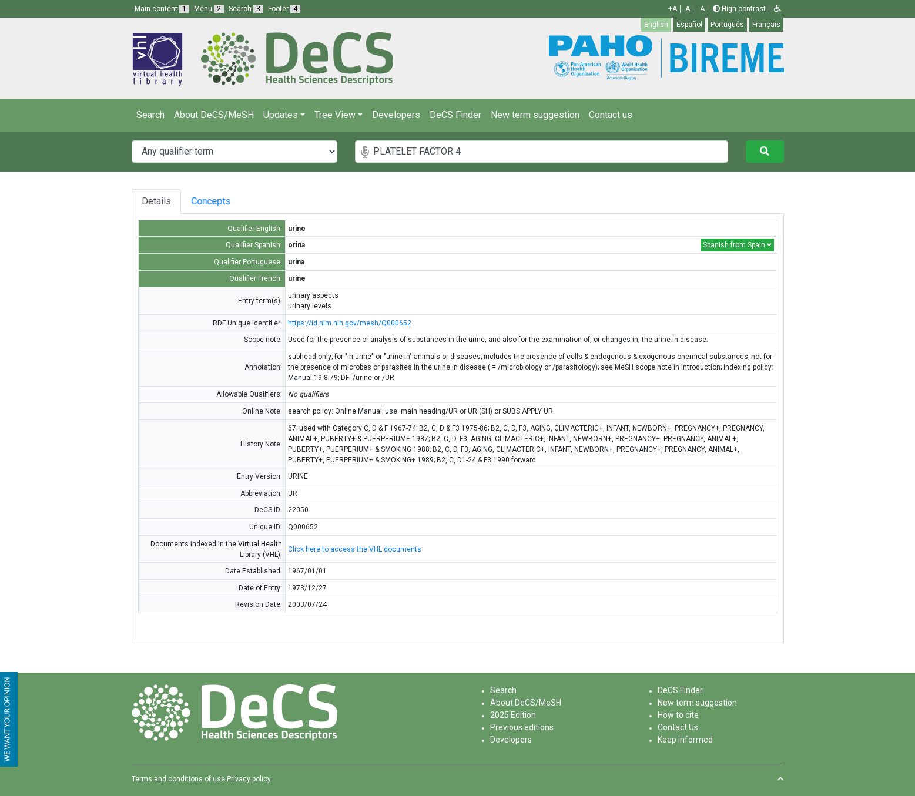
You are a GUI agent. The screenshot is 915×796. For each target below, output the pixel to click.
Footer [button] (284, 9)
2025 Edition (513, 715)
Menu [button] (209, 9)
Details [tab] (156, 201)
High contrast (739, 9)
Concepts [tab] (224, 201)
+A (672, 9)
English (656, 25)
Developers (396, 114)
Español (689, 25)
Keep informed (685, 739)
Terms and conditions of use (178, 779)
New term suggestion (535, 114)
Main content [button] (162, 9)
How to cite (678, 715)
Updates (280, 114)
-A (701, 9)
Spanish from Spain (737, 245)
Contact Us (678, 727)
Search (150, 114)
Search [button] (246, 9)
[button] (777, 9)
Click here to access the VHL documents (354, 549)
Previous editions (522, 727)
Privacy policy (249, 779)
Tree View (335, 114)
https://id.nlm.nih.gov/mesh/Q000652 (349, 323)
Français (766, 25)
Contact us (610, 114)
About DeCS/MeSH (214, 114)
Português (727, 25)
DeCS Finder (455, 114)
